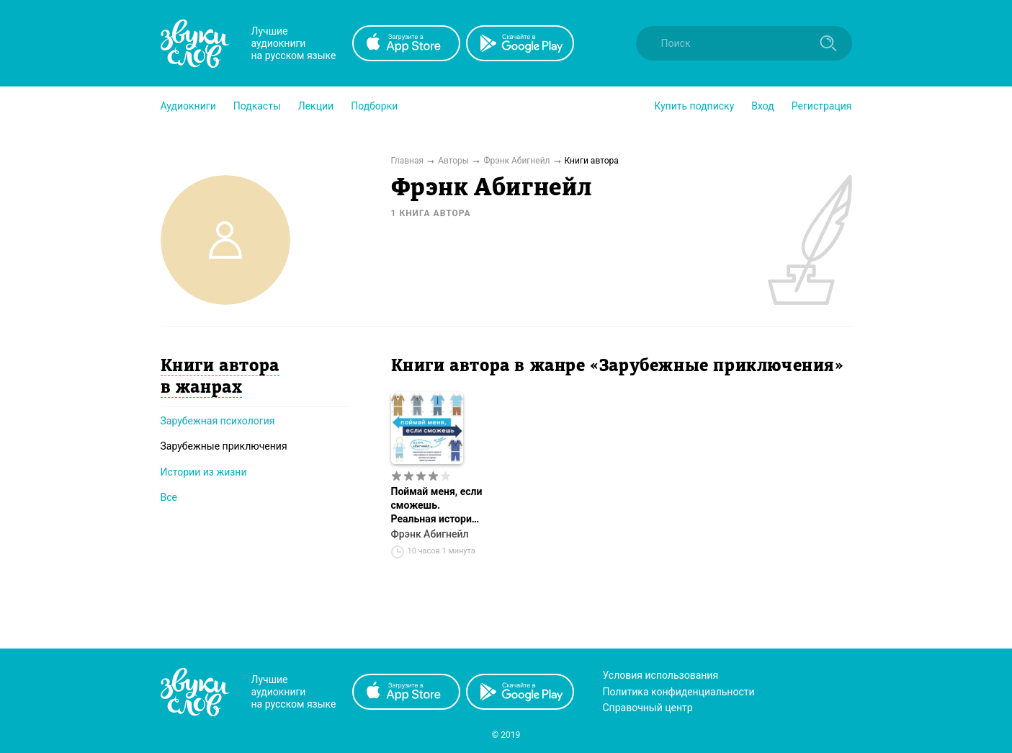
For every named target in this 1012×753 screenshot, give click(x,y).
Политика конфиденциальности (679, 692)
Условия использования (661, 675)
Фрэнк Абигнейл (430, 534)
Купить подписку (694, 106)
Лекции (315, 106)
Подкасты (257, 106)
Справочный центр (648, 707)
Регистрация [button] (822, 106)
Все (169, 497)
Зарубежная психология (218, 421)
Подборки (374, 106)
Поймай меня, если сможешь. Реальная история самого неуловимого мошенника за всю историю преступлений (437, 506)
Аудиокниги (188, 106)
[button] (188, 106)
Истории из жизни (204, 472)
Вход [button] (762, 106)
